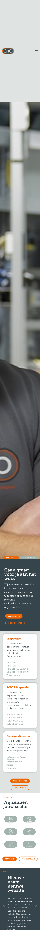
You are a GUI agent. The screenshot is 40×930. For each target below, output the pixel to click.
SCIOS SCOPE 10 (15, 721)
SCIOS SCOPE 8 (14, 717)
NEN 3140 (11, 666)
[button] (36, 51)
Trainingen (12, 768)
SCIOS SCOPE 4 (14, 714)
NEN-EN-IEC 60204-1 (17, 669)
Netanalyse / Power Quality (16, 758)
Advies (10, 765)
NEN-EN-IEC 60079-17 (18, 672)
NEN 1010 (11, 662)
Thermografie (13, 675)
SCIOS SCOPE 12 (15, 724)
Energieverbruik (14, 762)
